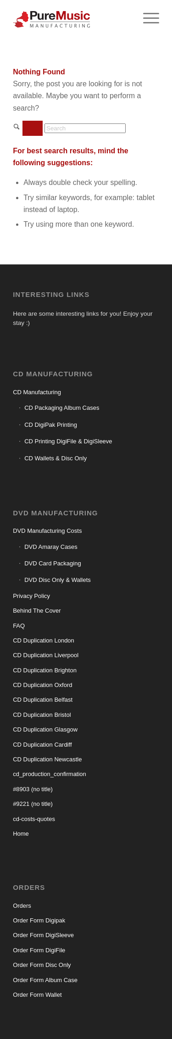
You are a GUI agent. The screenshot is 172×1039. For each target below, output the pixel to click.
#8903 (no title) (33, 789)
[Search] (85, 128)
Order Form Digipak (39, 920)
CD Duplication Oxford (42, 684)
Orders (22, 905)
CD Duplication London (43, 640)
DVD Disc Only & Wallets (57, 579)
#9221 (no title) (33, 803)
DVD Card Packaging (52, 563)
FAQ (19, 625)
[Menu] (146, 18)
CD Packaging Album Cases (61, 407)
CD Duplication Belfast (42, 699)
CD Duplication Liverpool (45, 655)
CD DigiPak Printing (50, 424)
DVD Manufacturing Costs (47, 530)
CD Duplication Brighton (45, 670)
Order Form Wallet (37, 994)
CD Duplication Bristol (42, 714)
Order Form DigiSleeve (43, 935)
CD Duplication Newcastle (47, 759)
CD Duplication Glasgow (45, 729)
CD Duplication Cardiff (42, 744)
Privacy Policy (31, 595)
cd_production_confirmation (49, 774)
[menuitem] (146, 18)
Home (21, 833)
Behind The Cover (37, 610)
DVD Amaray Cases (51, 546)
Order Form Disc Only (42, 964)
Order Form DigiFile (39, 950)
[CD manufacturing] (71, 18)
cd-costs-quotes (34, 819)
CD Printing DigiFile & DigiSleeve (68, 441)
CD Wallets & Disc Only (55, 458)
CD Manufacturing (37, 392)
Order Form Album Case (45, 980)
